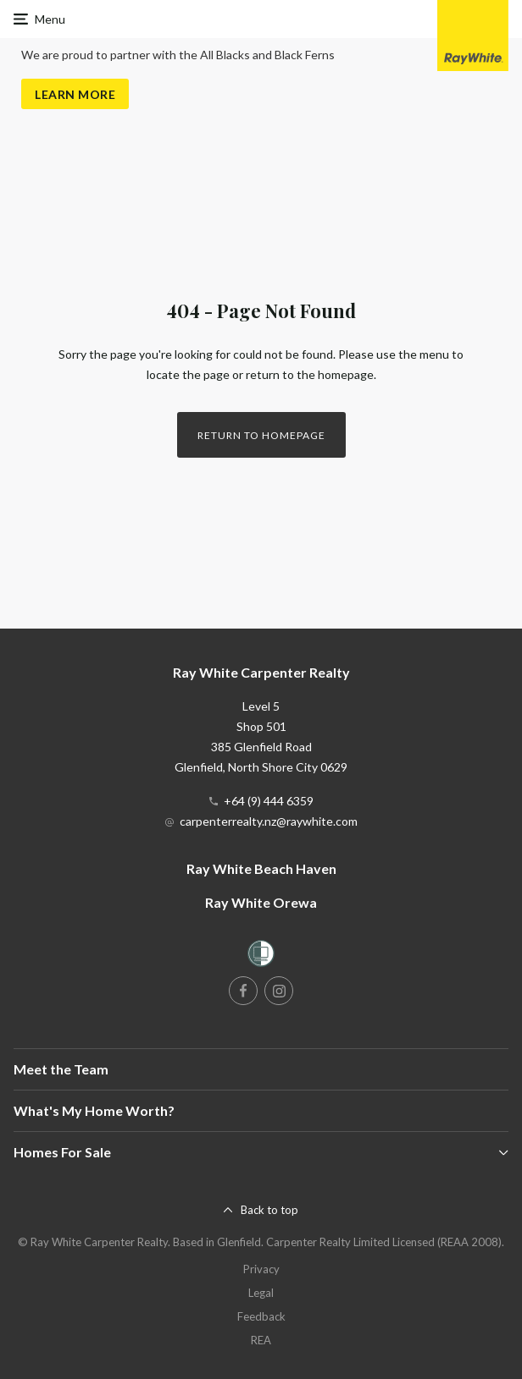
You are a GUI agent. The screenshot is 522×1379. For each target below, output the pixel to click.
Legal (261, 1292)
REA (261, 1340)
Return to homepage (261, 435)
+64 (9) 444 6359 (269, 801)
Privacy (261, 1269)
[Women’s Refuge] (261, 956)
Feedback (261, 1316)
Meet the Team (61, 1069)
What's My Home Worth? (94, 1110)
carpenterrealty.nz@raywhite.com (269, 821)
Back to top (269, 1210)
